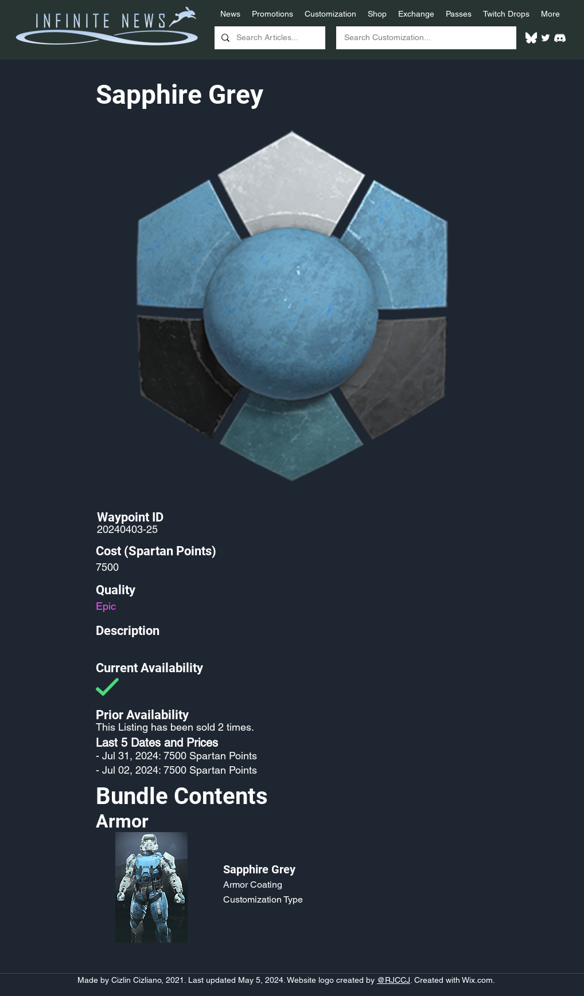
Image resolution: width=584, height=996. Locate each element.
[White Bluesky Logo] (531, 38)
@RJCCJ (393, 980)
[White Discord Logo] (560, 38)
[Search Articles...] (268, 37)
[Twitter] (545, 38)
